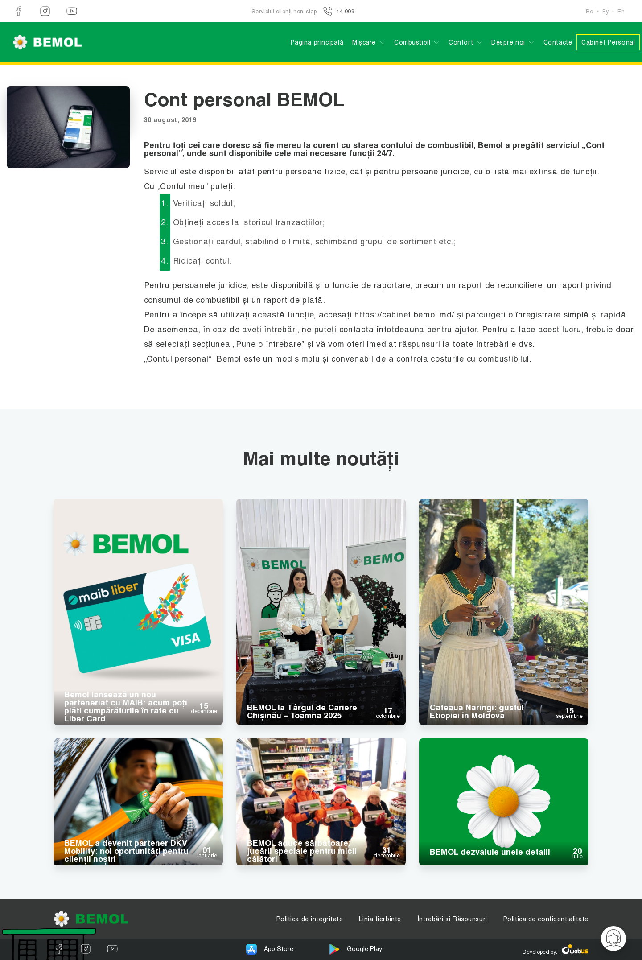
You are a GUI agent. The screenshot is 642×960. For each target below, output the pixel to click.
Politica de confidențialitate (545, 919)
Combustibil (412, 42)
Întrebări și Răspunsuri (452, 919)
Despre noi (508, 42)
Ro (589, 11)
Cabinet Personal (608, 42)
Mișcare (364, 42)
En (621, 11)
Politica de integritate (309, 919)
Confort (461, 42)
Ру (605, 11)
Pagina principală (317, 42)
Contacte (557, 42)
